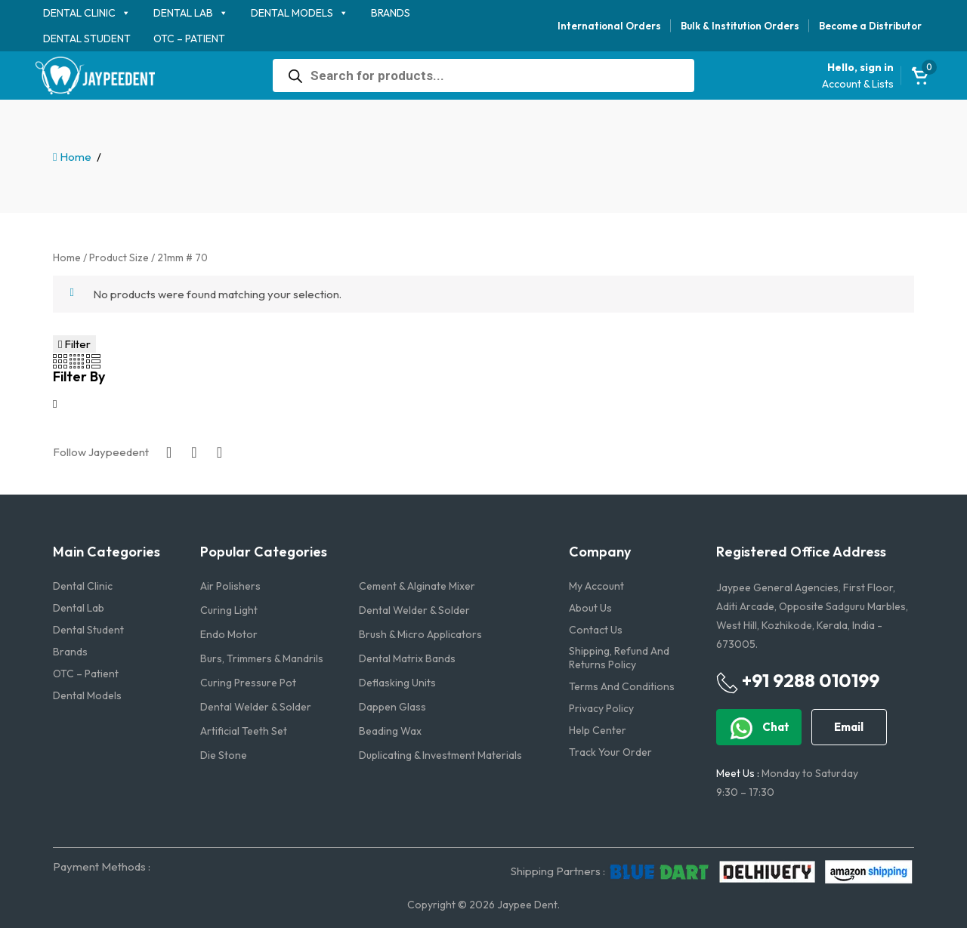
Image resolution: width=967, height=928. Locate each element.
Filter (74, 344)
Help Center (597, 730)
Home (75, 157)
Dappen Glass (392, 707)
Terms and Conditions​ (622, 686)
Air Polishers (230, 586)
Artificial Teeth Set (243, 731)
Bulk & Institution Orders (740, 26)
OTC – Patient (189, 38)
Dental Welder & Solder (414, 610)
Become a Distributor (870, 26)
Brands (390, 13)
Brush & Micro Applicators (420, 634)
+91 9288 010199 (797, 681)
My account (596, 586)
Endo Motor (229, 634)
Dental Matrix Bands (407, 658)
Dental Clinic (79, 13)
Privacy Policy (601, 708)
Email (849, 727)
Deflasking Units (397, 682)
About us (590, 608)
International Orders (609, 26)
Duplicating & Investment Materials (440, 755)
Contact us (596, 630)
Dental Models (292, 13)
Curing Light (229, 610)
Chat (758, 728)
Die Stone (223, 755)
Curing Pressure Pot (248, 682)
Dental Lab (183, 13)
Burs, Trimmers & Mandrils (261, 658)
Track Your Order (610, 752)
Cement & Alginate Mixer (417, 586)
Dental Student (87, 38)
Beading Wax (390, 731)
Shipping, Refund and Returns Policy (619, 657)
